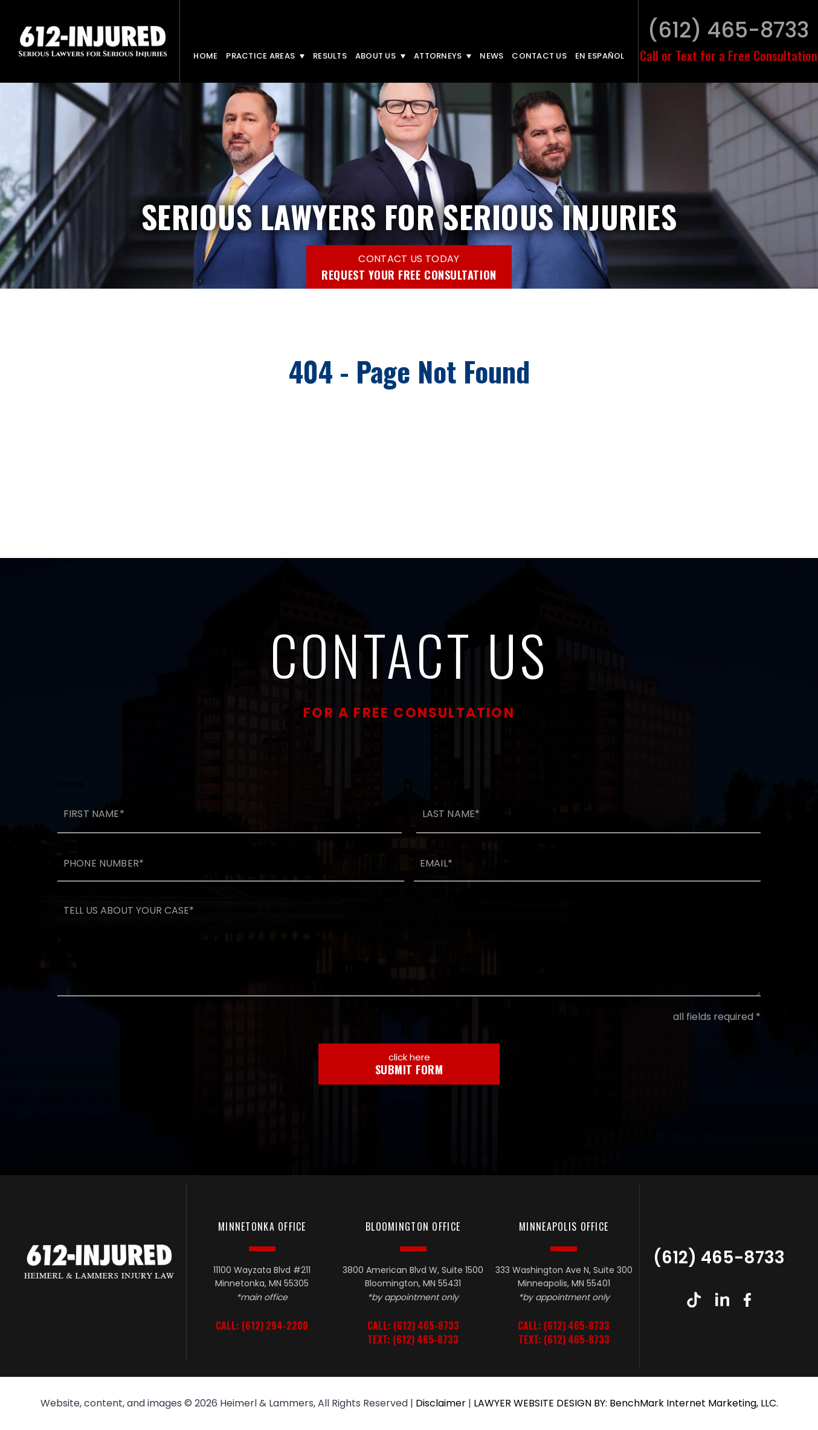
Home (205, 56)
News (491, 56)
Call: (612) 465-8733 (413, 1326)
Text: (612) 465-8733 (413, 1340)
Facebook (747, 1299)
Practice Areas (260, 56)
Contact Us (539, 56)
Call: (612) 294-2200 (262, 1326)
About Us (375, 56)
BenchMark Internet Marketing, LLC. (694, 1403)
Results (330, 56)
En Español (600, 56)
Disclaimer (441, 1403)
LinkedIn (722, 1299)
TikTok (694, 1299)
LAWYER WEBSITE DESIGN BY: (540, 1403)
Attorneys (438, 56)
